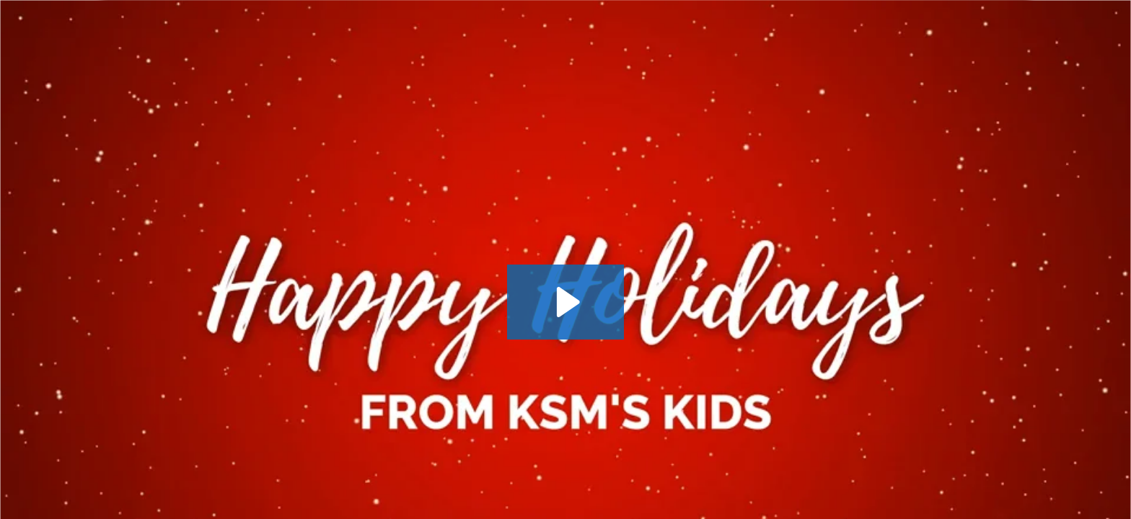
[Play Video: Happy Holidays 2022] (566, 302)
